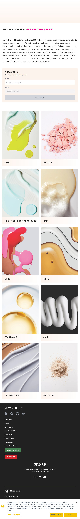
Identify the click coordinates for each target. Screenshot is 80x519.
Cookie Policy (9, 442)
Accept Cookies (56, 515)
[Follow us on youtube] (23, 413)
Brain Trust (8, 435)
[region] (40, 509)
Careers (7, 423)
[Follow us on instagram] (17, 413)
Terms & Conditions (11, 446)
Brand (7, 79)
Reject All (70, 515)
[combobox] (40, 82)
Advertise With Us (10, 431)
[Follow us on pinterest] (11, 413)
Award (7, 87)
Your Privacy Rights (13, 450)
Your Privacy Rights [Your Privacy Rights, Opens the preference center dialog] (14, 515)
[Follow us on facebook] (6, 413)
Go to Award (40, 97)
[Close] (76, 502)
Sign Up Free (40, 477)
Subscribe (11, 457)
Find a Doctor (9, 427)
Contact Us (8, 420)
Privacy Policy (9, 438)
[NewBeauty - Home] (14, 408)
